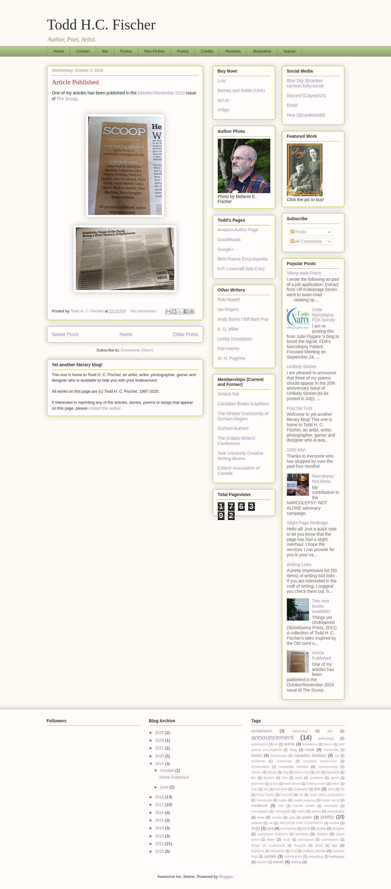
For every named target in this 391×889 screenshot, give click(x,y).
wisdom (262, 862)
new (260, 817)
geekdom (316, 778)
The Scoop (67, 98)
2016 (160, 812)
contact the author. (104, 408)
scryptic (338, 828)
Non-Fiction (154, 51)
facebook (332, 772)
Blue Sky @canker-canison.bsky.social (305, 83)
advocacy (299, 731)
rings (255, 828)
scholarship (288, 828)
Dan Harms (229, 348)
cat (337, 755)
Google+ (226, 249)
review (334, 823)
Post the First (299, 408)
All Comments (306, 241)
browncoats (279, 755)
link (317, 789)
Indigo (223, 109)
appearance (259, 744)
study (287, 839)
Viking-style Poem (304, 273)
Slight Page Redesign (307, 522)
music (301, 811)
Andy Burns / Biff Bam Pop (243, 319)
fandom (269, 778)
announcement (272, 737)
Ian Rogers (228, 309)
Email (292, 105)
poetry (327, 817)
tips (335, 845)
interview (281, 789)
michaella (331, 806)
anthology (326, 738)
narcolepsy (336, 811)
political (256, 823)
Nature (289, 51)
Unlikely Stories (301, 366)
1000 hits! (296, 449)
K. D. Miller (228, 329)
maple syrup (330, 800)
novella (277, 817)
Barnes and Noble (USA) (241, 90)
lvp (301, 794)
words (278, 861)
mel (280, 806)
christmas (258, 761)
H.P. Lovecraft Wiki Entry (241, 268)
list (343, 789)
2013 (160, 836)
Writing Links (299, 564)
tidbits (319, 845)
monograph (283, 811)
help (254, 789)
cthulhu (256, 772)
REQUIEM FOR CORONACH (301, 823)
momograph (259, 811)
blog (293, 750)
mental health (304, 806)
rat (270, 823)
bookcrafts (331, 750)
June (165, 787)
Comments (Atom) (137, 350)
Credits (207, 51)
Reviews (233, 51)
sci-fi (306, 828)
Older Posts (185, 334)
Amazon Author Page (238, 229)
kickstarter (301, 789)
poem (307, 817)
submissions (330, 839)
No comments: (144, 311)
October (167, 770)
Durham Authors (233, 428)
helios (335, 783)
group (274, 783)
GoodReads (229, 239)
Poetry (183, 51)
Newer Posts (65, 334)
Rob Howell (229, 299)
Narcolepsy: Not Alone (323, 479)
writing (296, 862)
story (271, 839)
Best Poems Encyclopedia (243, 258)
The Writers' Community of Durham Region (243, 416)
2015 (160, 820)
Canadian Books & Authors (243, 403)
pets (292, 817)
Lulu (222, 80)
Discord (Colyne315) (306, 95)
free (284, 778)
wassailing (315, 856)
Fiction (126, 51)
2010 (160, 851)
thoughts (300, 845)
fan (253, 778)
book (310, 749)
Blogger (226, 876)
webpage (337, 856)
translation (277, 851)
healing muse (316, 783)
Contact (83, 51)
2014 (160, 828)
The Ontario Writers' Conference (237, 441)
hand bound (292, 783)
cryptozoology (328, 766)
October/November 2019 (161, 92)
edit (318, 772)
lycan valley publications (327, 794)
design (272, 772)
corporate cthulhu (293, 766)
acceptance (261, 730)
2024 (160, 740)
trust (294, 851)
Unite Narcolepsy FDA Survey (323, 315)
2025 (160, 732)
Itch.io (223, 100)
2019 (160, 763)
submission (306, 839)
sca (270, 828)
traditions (257, 851)
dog (285, 772)
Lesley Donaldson (235, 338)
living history (265, 794)
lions (331, 789)
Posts (298, 231)
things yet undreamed (268, 845)
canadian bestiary (310, 755)
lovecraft (287, 794)
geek (298, 778)
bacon (328, 744)
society (322, 834)
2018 (160, 797)
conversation (260, 766)
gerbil (334, 778)
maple (282, 800)
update (270, 856)
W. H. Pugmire (231, 358)
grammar (257, 783)
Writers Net (228, 393)
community (284, 761)
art (276, 744)
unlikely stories (314, 851)
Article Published (75, 82)
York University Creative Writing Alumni (241, 456)
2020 (160, 756)
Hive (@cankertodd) (306, 115)
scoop (321, 828)
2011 (160, 843)
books (256, 755)
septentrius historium (273, 834)
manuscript (264, 800)
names (316, 811)
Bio (105, 51)
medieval (259, 805)
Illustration (262, 51)
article (289, 744)
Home (58, 51)
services (302, 834)
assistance (309, 744)
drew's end (302, 772)
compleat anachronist (320, 761)
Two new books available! (321, 606)
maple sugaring (304, 800)
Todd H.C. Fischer (101, 24)
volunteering (293, 856)
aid (329, 731)
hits (266, 789)
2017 (160, 804)
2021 (160, 748)
